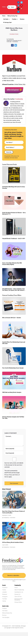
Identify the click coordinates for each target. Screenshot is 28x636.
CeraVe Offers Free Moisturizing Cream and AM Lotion (13, 342)
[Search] (9, 7)
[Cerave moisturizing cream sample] (14, 348)
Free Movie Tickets (14, 34)
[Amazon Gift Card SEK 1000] (14, 297)
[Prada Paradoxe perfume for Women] (14, 192)
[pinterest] (21, 5)
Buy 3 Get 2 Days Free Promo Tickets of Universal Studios (13, 512)
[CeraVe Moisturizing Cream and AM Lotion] (14, 322)
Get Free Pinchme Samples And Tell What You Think (13, 417)
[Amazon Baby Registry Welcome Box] (14, 243)
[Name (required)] (14, 448)
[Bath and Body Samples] (14, 372)
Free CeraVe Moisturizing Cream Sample (13, 368)
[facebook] (18, 2)
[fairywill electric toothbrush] (14, 218)
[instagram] (18, 5)
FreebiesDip (19, 99)
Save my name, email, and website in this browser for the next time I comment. (13, 465)
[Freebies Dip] (4, 7)
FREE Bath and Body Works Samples (11, 392)
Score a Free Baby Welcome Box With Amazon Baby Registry (12, 263)
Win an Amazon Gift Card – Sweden (11, 317)
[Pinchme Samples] (14, 396)
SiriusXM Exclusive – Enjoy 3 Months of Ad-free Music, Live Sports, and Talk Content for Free (13, 289)
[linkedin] (18, 12)
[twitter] (21, 2)
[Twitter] (15, 45)
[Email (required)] (14, 453)
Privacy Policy (8, 474)
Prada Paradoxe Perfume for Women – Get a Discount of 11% (14, 213)
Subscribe (8, 152)
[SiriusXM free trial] (14, 268)
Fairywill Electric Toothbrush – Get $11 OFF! (13, 238)
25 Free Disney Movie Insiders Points (12, 542)
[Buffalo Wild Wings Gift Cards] (14, 166)
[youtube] (21, 9)
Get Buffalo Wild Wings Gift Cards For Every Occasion (13, 187)
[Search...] (12, 7)
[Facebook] (12, 45)
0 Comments (15, 41)
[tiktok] (18, 9)
